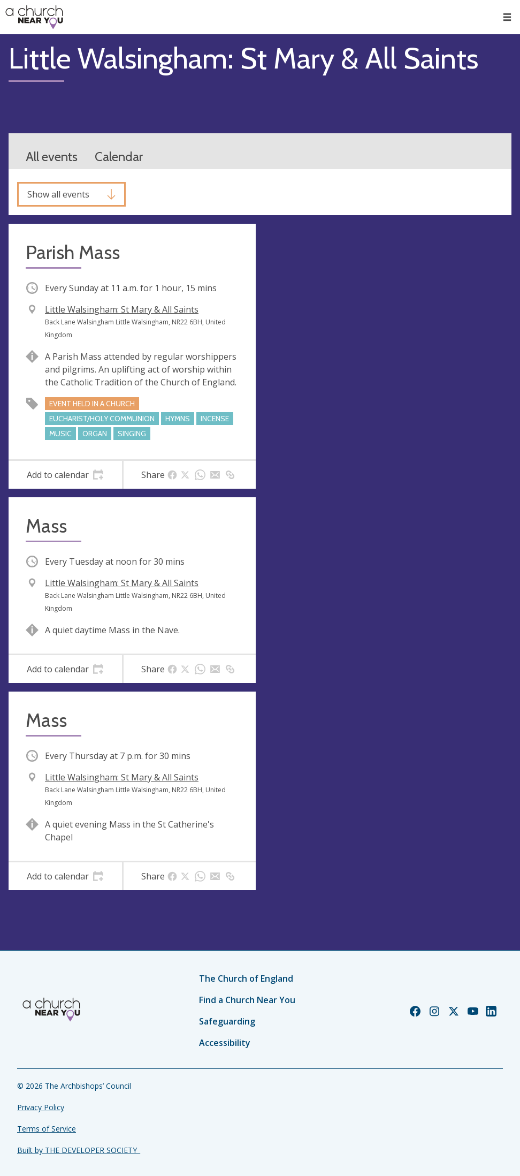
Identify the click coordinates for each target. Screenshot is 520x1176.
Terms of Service (46, 1129)
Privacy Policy (40, 1107)
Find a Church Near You (247, 1000)
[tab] (65, 475)
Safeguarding (227, 1021)
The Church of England (246, 978)
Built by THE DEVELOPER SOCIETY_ (78, 1150)
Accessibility (224, 1043)
